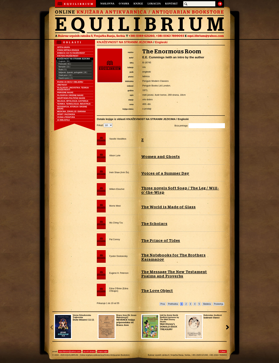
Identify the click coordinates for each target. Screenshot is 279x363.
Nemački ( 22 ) (64, 67)
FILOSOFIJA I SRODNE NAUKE (70, 95)
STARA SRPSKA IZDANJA (68, 50)
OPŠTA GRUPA (63, 47)
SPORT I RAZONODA (66, 114)
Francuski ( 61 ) (65, 64)
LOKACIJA (154, 3)
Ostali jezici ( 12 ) (65, 75)
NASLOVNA (107, 3)
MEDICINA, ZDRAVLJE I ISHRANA (71, 112)
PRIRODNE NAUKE (65, 93)
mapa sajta (102, 351)
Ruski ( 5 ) (63, 70)
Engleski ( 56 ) (64, 61)
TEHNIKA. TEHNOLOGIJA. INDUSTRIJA (74, 104)
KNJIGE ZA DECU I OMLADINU (70, 82)
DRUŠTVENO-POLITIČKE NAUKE (71, 98)
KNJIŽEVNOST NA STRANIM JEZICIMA (73, 59)
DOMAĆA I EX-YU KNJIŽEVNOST (71, 53)
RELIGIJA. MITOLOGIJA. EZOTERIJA (72, 101)
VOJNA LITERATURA (66, 117)
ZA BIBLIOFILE (63, 120)
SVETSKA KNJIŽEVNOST (67, 56)
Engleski (161, 42)
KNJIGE (138, 3)
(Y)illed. (222, 351)
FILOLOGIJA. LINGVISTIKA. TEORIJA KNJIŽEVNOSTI (73, 89)
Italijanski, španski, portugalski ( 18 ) (73, 72)
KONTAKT (171, 3)
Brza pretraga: (200, 125)
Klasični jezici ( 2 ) (66, 78)
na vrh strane (89, 351)
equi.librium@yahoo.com (69, 351)
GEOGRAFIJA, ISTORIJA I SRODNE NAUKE (72, 108)
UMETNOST (62, 85)
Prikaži (104, 125)
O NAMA (124, 3)
